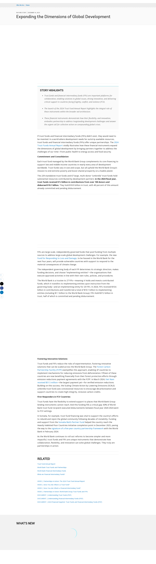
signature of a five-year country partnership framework (77, 428)
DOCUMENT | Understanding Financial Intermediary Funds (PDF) (60, 499)
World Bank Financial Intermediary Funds (51, 471)
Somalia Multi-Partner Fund (71, 422)
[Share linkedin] (1, 292)
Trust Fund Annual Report (46, 464)
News (28, 5)
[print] (1, 279)
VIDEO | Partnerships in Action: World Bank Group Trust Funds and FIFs (62, 492)
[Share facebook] (1, 288)
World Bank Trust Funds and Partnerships (52, 467)
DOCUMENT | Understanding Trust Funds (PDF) (54, 495)
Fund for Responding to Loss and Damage (57, 258)
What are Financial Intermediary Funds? (51, 474)
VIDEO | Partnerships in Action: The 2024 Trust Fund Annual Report (61, 481)
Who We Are (20, 5)
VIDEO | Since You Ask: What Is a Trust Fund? (53, 485)
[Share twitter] (1, 283)
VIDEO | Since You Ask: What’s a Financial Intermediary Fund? (58, 488)
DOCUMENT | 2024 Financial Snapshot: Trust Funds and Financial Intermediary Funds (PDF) (69, 502)
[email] (1, 274)
